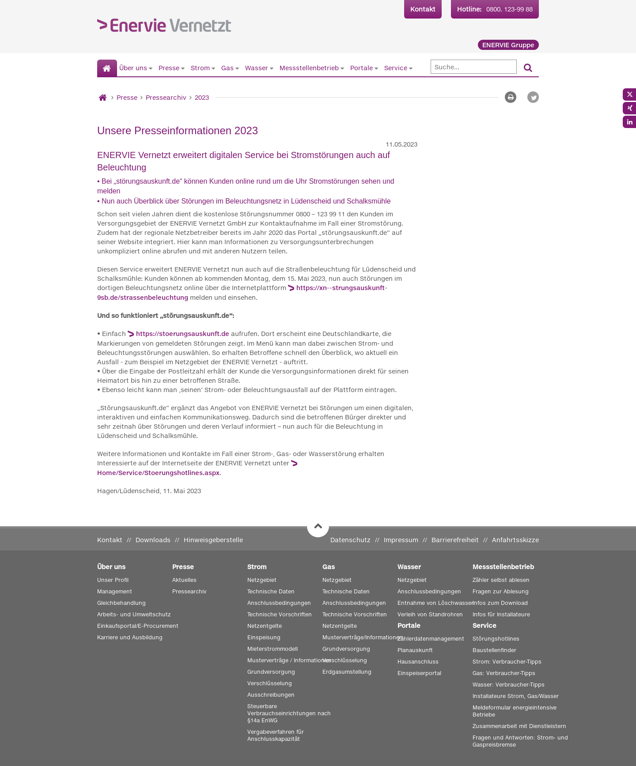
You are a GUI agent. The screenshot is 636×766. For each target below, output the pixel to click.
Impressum (401, 539)
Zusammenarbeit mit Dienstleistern (519, 726)
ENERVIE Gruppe (508, 45)
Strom (200, 68)
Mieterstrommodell (272, 648)
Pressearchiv (166, 97)
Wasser (256, 68)
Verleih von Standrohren (430, 614)
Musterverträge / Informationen (289, 660)
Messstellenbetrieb (309, 68)
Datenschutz (350, 539)
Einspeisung (263, 637)
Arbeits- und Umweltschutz (134, 614)
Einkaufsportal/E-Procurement (137, 626)
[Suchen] (528, 68)
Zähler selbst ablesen (501, 580)
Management (114, 591)
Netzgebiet (261, 580)
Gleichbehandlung (121, 603)
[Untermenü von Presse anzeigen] (182, 68)
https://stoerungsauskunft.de (182, 333)
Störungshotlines (496, 638)
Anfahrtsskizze (515, 539)
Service (395, 68)
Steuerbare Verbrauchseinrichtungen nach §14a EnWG (289, 713)
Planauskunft (415, 650)
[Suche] (474, 67)
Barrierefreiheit (455, 539)
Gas (227, 68)
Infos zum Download (500, 603)
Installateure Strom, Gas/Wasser (516, 696)
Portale (361, 68)
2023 (202, 97)
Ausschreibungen (271, 694)
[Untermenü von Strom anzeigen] (213, 68)
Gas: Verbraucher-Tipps (504, 673)
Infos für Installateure (501, 614)
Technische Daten (271, 591)
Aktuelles (184, 580)
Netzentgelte (264, 626)
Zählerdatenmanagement (431, 638)
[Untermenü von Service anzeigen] (410, 68)
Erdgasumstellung (346, 671)
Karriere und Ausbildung (130, 637)
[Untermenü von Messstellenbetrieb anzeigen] (342, 68)
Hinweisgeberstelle (213, 539)
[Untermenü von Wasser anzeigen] (271, 68)
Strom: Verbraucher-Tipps (507, 661)
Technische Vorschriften (279, 614)
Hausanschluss (418, 661)
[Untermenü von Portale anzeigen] (376, 68)
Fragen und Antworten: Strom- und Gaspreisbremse (520, 741)
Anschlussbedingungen (279, 603)
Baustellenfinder (494, 650)
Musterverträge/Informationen (362, 637)
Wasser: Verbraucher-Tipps (509, 684)
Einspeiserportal (419, 673)
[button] (533, 97)
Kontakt (422, 9)
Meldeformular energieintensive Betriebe (514, 711)
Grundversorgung (271, 671)
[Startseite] (107, 68)
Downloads (153, 539)
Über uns (133, 68)
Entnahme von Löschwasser (435, 603)
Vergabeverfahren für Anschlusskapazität (275, 735)
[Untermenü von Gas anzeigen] (237, 68)
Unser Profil (113, 580)
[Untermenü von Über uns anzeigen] (150, 68)
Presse (169, 68)
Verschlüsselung (269, 683)
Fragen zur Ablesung (501, 591)
